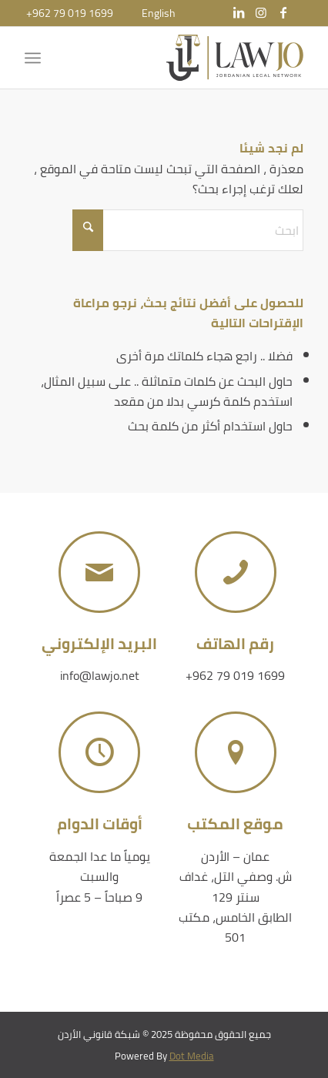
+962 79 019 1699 (69, 13)
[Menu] (36, 57)
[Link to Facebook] (283, 12)
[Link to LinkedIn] (238, 12)
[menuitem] (158, 13)
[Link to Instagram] (261, 12)
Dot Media (191, 1055)
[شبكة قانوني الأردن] (191, 58)
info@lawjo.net (99, 675)
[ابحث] (187, 230)
